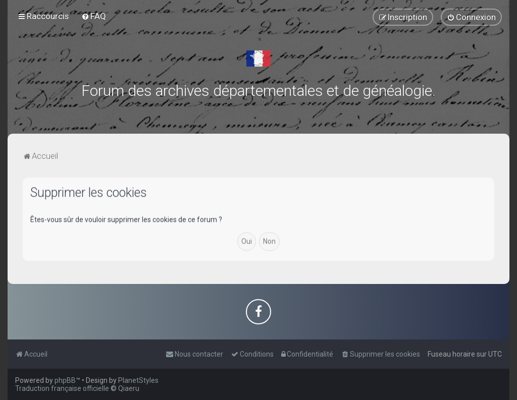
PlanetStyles (138, 380)
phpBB (65, 380)
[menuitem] (94, 16)
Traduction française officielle (62, 388)
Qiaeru (128, 388)
